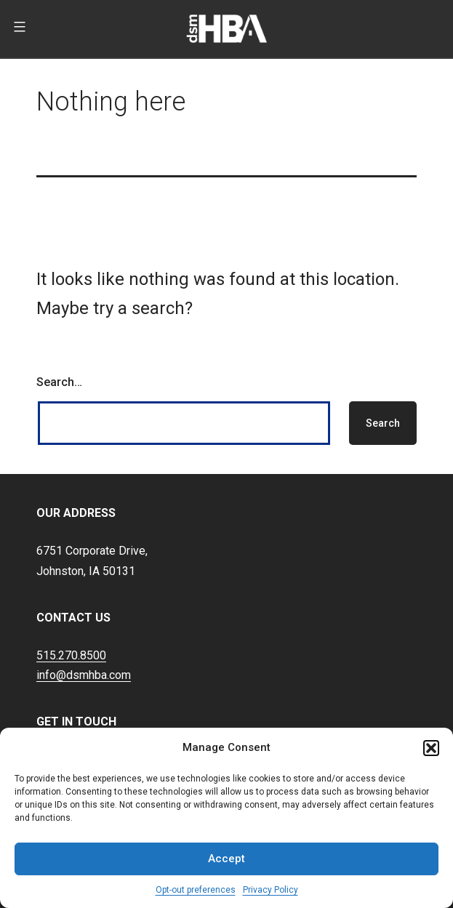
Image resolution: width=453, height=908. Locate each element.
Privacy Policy (270, 890)
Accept (226, 858)
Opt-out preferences (196, 890)
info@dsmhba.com (83, 675)
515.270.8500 (71, 655)
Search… (59, 382)
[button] (431, 748)
